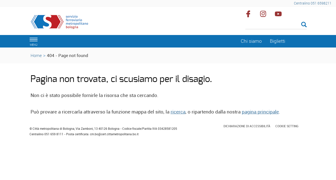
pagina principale (260, 111)
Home (36, 55)
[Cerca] (276, 25)
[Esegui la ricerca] (304, 25)
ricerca (178, 111)
